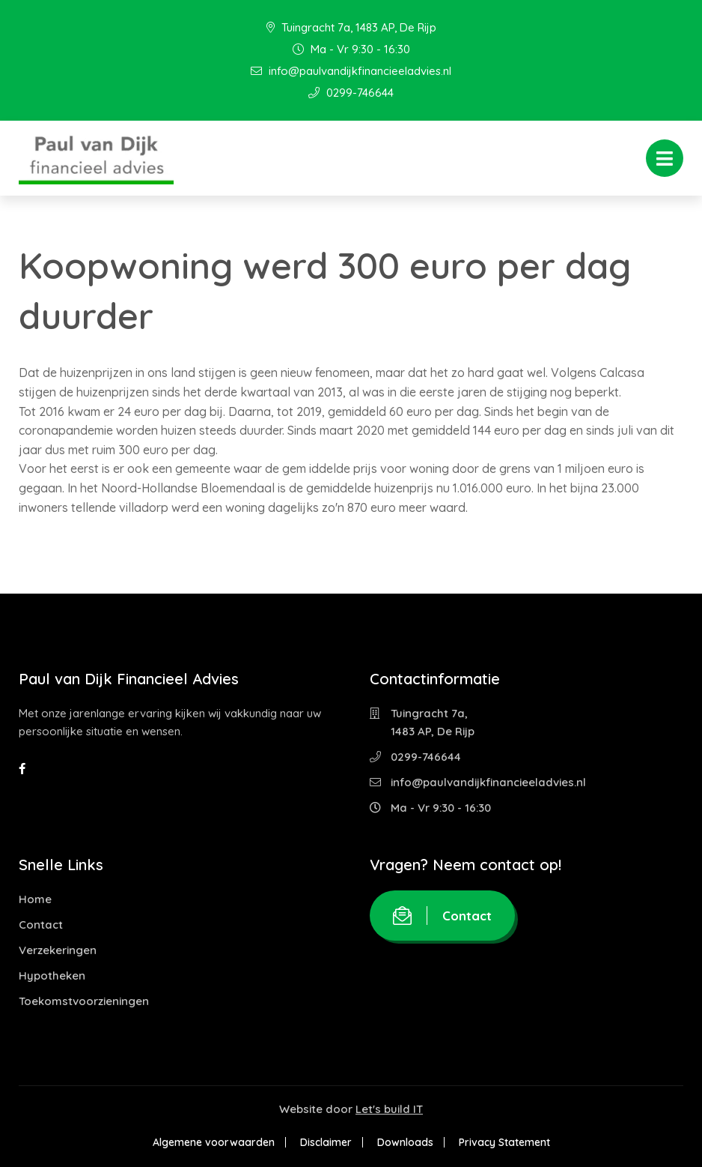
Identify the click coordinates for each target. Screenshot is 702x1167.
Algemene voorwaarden (214, 1142)
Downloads (405, 1142)
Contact (41, 924)
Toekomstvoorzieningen (84, 1001)
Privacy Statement (504, 1142)
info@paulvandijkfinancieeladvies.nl (351, 71)
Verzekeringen (58, 950)
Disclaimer (326, 1142)
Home (35, 899)
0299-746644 (351, 92)
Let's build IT (389, 1109)
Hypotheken (52, 975)
